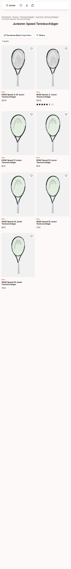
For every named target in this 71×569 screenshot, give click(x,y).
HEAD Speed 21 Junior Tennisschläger (12, 161)
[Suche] (11, 5)
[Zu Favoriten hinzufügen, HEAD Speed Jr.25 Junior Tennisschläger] (31, 48)
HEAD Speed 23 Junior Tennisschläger (46, 161)
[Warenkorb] (32, 5)
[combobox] (17, 35)
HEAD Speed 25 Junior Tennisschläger (46, 222)
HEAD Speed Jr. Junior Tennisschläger (46, 95)
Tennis (15, 17)
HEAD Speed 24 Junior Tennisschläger (12, 222)
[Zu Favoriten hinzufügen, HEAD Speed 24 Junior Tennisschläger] (31, 175)
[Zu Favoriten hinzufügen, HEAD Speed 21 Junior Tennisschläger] (31, 114)
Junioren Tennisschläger (46, 17)
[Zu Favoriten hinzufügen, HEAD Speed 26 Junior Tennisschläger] (31, 236)
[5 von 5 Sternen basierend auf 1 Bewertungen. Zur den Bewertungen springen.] (45, 104)
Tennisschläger (27, 17)
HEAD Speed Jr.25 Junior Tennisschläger (13, 95)
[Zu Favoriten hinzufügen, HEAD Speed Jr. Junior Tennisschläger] (66, 48)
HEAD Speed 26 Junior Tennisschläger (12, 283)
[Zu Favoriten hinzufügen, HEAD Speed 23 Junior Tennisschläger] (66, 114)
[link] (21, 5)
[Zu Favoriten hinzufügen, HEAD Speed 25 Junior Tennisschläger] (66, 175)
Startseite (6, 17)
